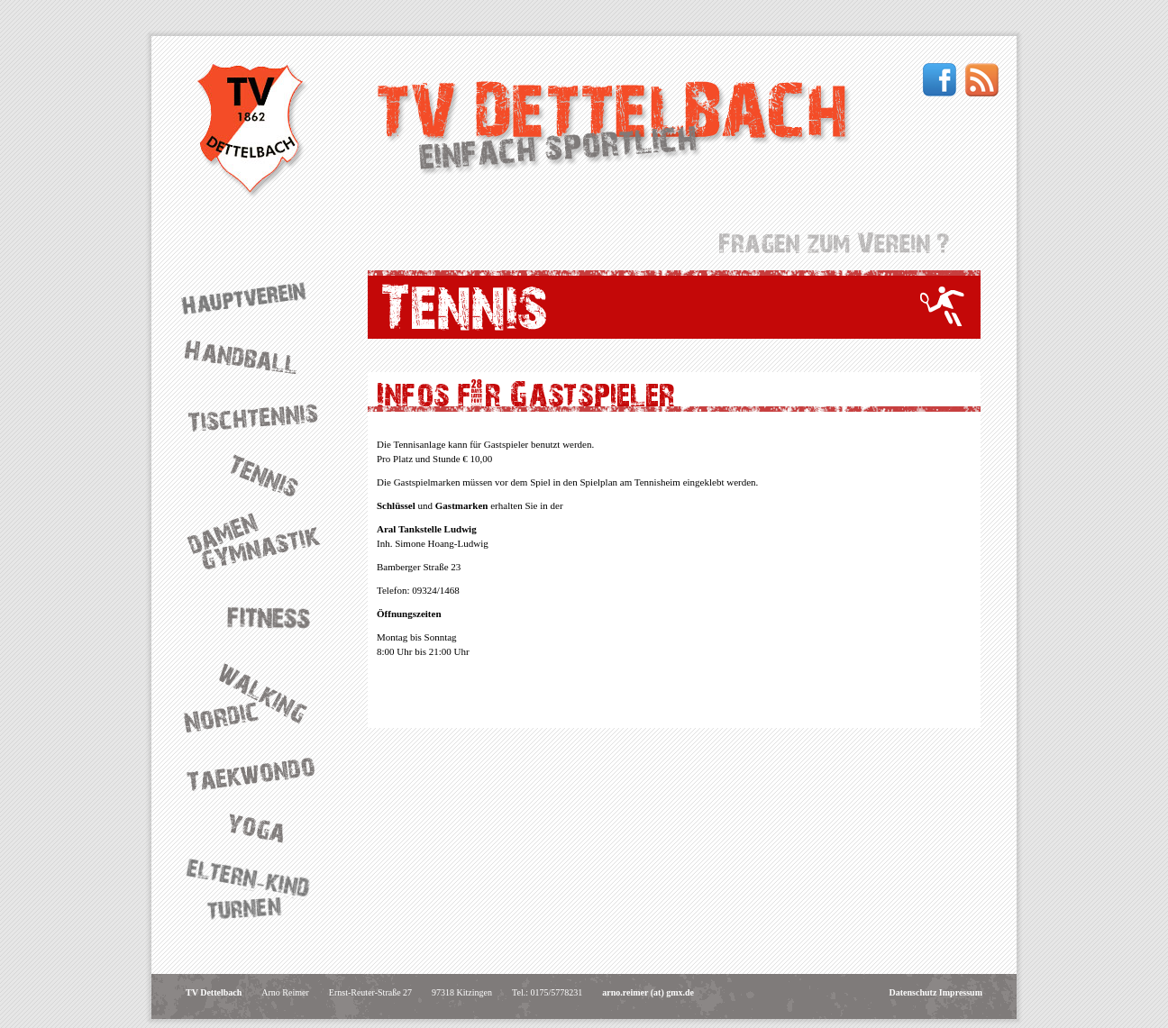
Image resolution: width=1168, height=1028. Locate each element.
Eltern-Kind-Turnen (259, 891)
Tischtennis (259, 415)
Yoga (259, 827)
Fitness (259, 614)
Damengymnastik (259, 541)
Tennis (259, 473)
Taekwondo (259, 773)
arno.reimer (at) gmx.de (648, 992)
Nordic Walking (259, 697)
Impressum (960, 992)
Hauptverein (259, 297)
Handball (259, 356)
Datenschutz (913, 992)
